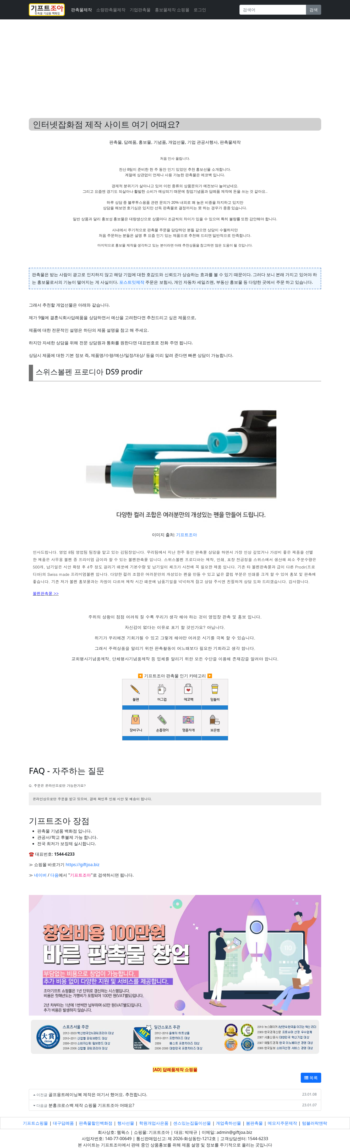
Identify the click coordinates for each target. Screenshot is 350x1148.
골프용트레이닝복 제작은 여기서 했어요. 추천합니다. (97, 1094)
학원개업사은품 (153, 1123)
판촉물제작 (81, 10)
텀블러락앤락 (314, 1123)
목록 (311, 1078)
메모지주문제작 (282, 1123)
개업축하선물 (228, 1123)
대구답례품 (63, 1123)
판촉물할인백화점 (95, 1123)
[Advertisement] (175, 62)
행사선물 (125, 1123)
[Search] (272, 10)
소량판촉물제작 (110, 10)
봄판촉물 (254, 1123)
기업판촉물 (140, 10)
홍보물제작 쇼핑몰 (172, 10)
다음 (54, 875)
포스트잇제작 (131, 282)
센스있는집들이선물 (192, 1123)
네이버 (40, 875)
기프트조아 (186, 535)
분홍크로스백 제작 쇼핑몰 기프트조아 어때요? (91, 1105)
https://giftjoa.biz (82, 864)
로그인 (200, 10)
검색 (313, 10)
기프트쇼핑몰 (35, 1123)
